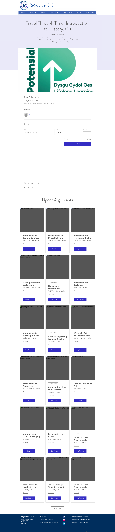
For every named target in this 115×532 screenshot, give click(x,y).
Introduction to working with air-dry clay (82, 236)
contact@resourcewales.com (51, 522)
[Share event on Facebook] (24, 187)
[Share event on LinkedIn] (32, 187)
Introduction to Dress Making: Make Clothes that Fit (57, 236)
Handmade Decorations (54, 287)
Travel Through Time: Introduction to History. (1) (57, 486)
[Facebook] (64, 517)
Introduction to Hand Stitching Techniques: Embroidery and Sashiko (30, 486)
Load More (57, 508)
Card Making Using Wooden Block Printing (57, 337)
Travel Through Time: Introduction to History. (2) (83, 486)
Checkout (77, 143)
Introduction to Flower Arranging (31, 435)
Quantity (85, 130)
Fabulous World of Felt (83, 384)
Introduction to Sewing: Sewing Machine (30, 236)
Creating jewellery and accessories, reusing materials (57, 388)
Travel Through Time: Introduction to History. (83, 438)
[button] (33, 12)
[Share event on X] (28, 187)
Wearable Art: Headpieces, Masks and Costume (83, 334)
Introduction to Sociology (81, 283)
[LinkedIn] (64, 523)
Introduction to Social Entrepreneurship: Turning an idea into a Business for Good (57, 435)
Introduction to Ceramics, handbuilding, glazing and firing (31, 384)
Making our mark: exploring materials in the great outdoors (31, 283)
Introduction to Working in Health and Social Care (31, 334)
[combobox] (87, 133)
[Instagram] (64, 520)
